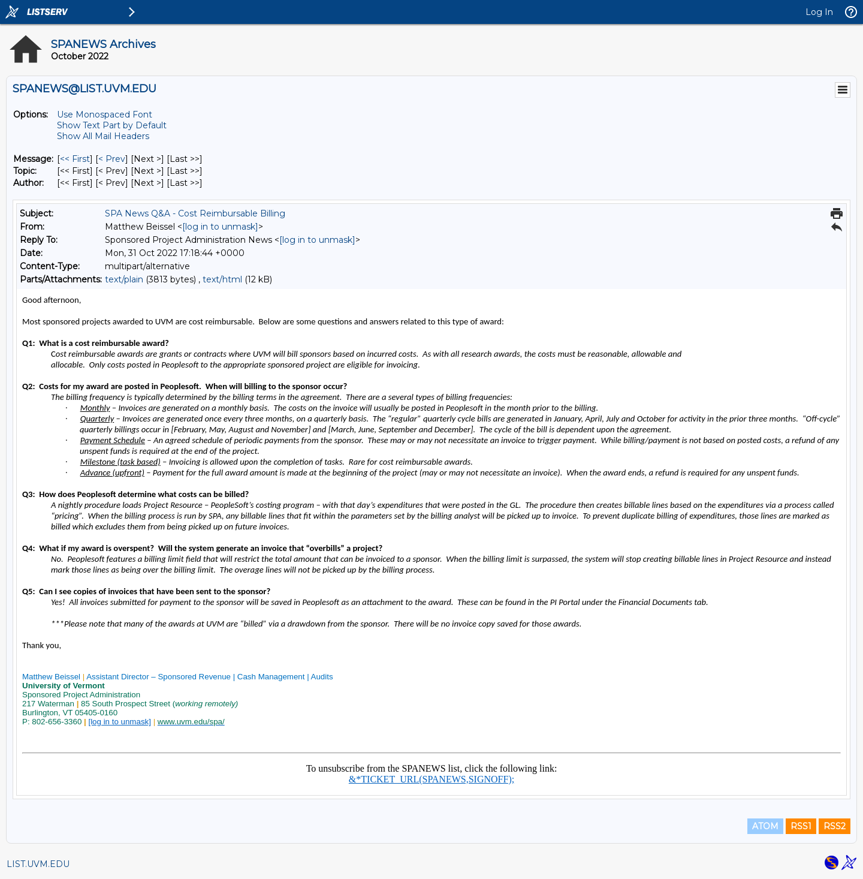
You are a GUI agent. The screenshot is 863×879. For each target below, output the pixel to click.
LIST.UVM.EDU (38, 864)
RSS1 (800, 826)
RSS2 (834, 826)
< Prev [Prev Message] (111, 158)
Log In (819, 12)
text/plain (124, 279)
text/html (222, 279)
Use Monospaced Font (104, 114)
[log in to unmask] (220, 226)
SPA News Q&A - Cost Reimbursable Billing (195, 213)
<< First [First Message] (75, 158)
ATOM (765, 826)
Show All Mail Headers (103, 136)
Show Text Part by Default (112, 125)
